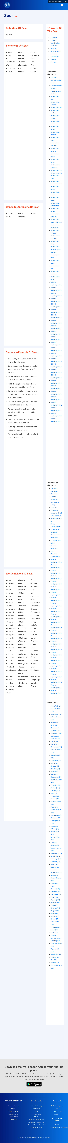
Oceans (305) (55, 889)
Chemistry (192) (56, 733)
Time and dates (56, 516)
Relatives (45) (55, 908)
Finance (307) (55, 791)
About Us (57, 1114)
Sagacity (53, 48)
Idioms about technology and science (56, 249)
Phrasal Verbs (36, 1114)
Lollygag (53, 40)
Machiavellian (55, 43)
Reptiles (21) (55, 913)
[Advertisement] (23, 137)
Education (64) (55, 785)
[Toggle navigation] (62, 5)
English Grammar (13, 1111)
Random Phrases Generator (36, 1125)
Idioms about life (56, 173)
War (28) (54, 960)
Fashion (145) (55, 788)
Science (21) (55, 916)
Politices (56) (55, 902)
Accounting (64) (56, 714)
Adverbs (36, 1116)
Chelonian (54, 46)
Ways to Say (36, 1108)
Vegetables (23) (56, 954)
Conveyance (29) (56, 747)
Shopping (54, 532)
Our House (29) (56, 894)
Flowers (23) (55, 799)
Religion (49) (55, 911)
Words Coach (33, 1137)
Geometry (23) (55, 818)
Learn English (13, 1119)
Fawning (53, 62)
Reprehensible (55, 51)
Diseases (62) (55, 771)
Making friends (55, 526)
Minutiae (53, 54)
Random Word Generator (36, 1119)
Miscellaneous (55, 557)
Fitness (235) (55, 796)
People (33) (54, 897)
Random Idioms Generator (36, 1122)
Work (52, 551)
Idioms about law (56, 170)
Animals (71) (55, 722)
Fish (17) (54, 793)
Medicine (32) (55, 861)
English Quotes (13, 1114)
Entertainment (55, 529)
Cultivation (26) (56, 760)
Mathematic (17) (56, 853)
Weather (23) (55, 962)
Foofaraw (54, 37)
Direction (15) (55, 769)
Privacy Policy (57, 1111)
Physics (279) (55, 900)
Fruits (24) (54, 807)
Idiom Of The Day (36, 1106)
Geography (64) (56, 815)
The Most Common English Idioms (56, 80)
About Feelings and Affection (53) (55, 708)
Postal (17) (54, 905)
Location (54, 507)
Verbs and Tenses (13, 1106)
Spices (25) (54, 919)
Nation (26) (54, 875)
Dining (53, 524)
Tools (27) (54, 932)
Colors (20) (54, 741)
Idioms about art (56, 107)
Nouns (13, 1108)
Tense (36, 1111)
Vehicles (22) (55, 957)
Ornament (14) (55, 891)
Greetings (54, 494)
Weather (53, 554)
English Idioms (13, 1116)
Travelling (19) (55, 941)
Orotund (53, 59)
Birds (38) (54, 725)
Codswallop (55, 57)
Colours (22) (55, 744)
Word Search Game (37, 1127)
